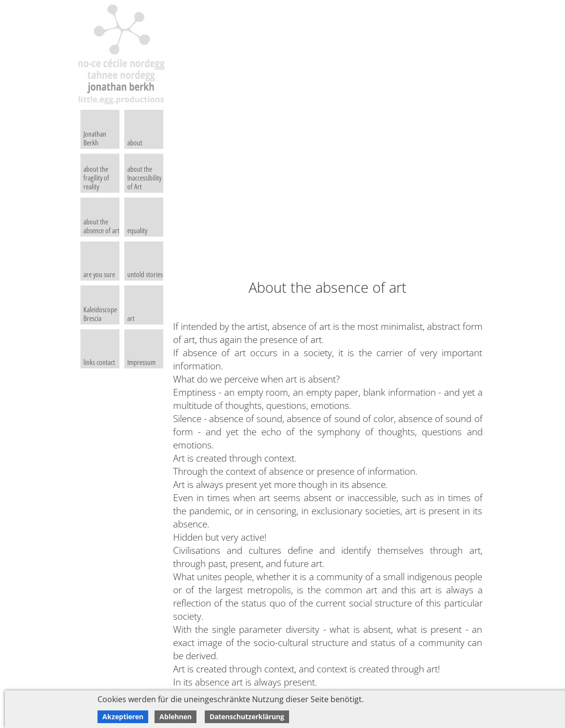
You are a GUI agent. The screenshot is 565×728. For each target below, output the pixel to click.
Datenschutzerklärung (247, 716)
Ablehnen (175, 716)
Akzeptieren (122, 716)
